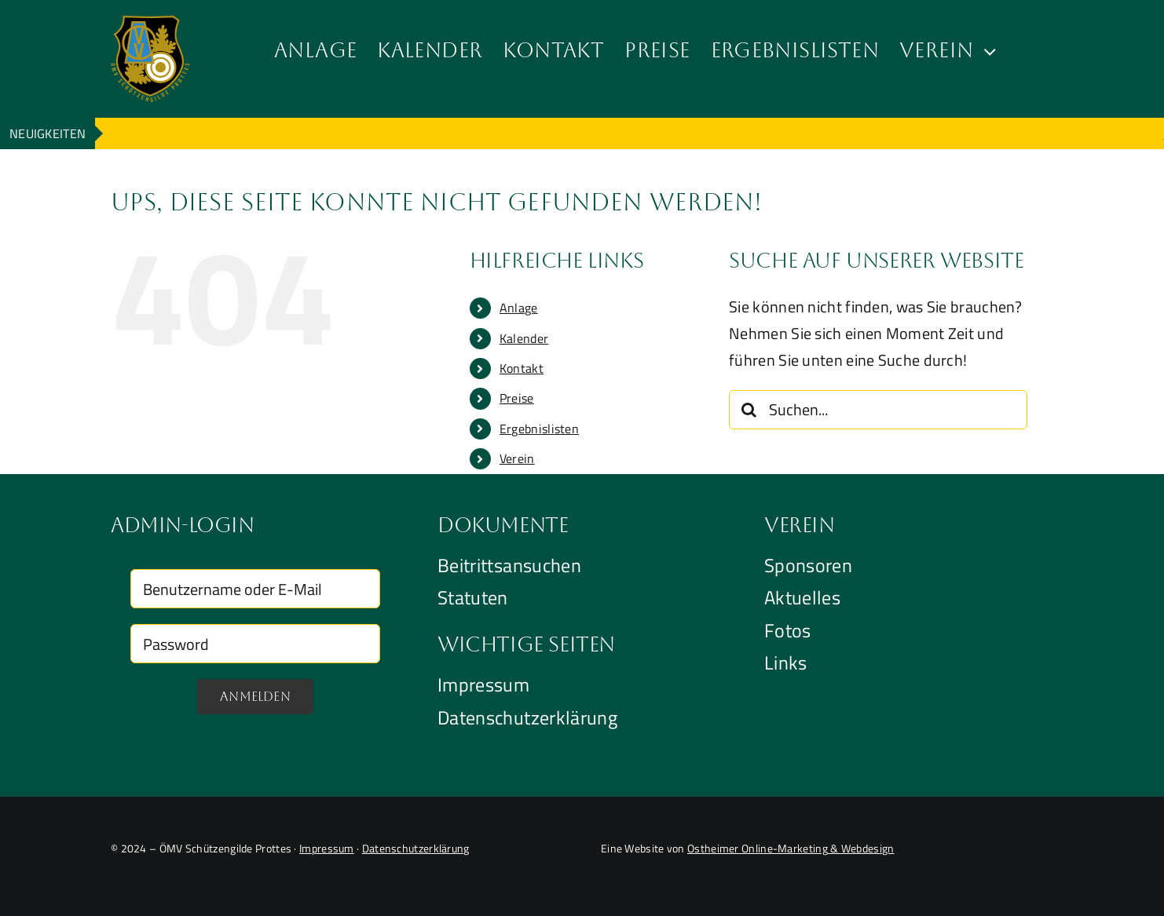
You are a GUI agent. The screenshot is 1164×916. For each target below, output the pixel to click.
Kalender (524, 338)
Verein (517, 458)
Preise (517, 398)
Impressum (326, 848)
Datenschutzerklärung (416, 848)
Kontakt (522, 368)
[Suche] (748, 409)
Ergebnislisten (539, 428)
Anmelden (255, 696)
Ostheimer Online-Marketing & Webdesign (790, 848)
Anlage (519, 307)
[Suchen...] (878, 409)
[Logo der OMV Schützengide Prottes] (150, 23)
